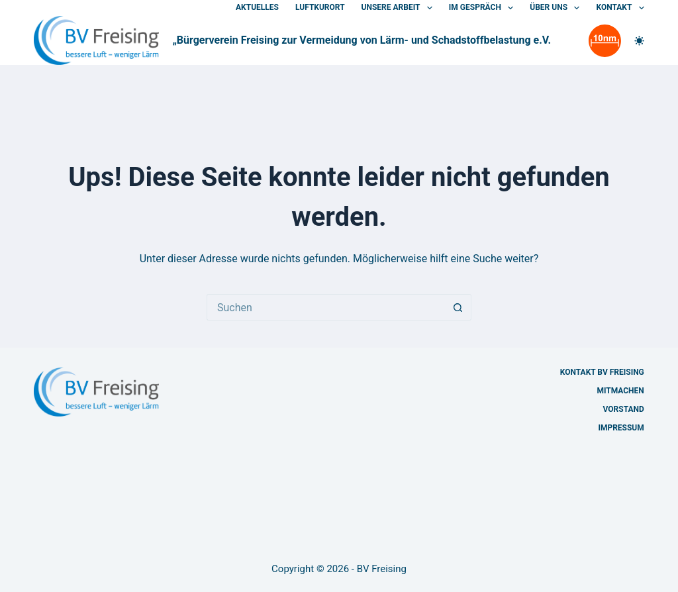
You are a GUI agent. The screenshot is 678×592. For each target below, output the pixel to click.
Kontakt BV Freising (602, 372)
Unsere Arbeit (400, 8)
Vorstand (623, 409)
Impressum (621, 427)
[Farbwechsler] (639, 41)
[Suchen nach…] (326, 307)
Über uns (557, 8)
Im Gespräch (483, 8)
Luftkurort (320, 7)
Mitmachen (620, 390)
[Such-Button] (458, 307)
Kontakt (620, 8)
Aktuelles (257, 7)
